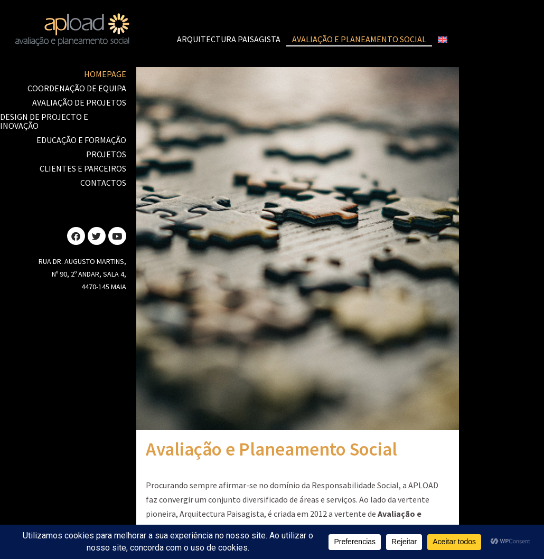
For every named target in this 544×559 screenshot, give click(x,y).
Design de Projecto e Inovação (44, 121)
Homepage (105, 74)
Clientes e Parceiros (83, 168)
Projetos (106, 154)
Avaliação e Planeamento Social (359, 39)
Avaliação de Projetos (79, 102)
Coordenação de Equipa (76, 88)
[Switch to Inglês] (442, 39)
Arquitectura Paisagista (228, 39)
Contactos (103, 182)
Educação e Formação (81, 140)
